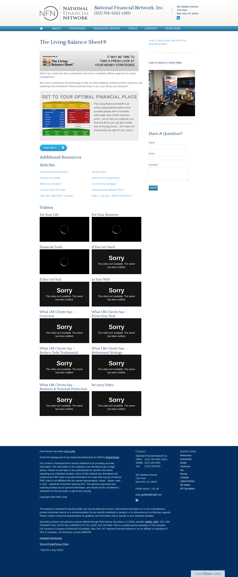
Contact (151, 28)
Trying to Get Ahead (50, 178)
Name (152, 142)
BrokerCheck (112, 457)
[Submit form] (153, 187)
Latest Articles (187, 481)
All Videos (185, 485)
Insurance (185, 466)
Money (183, 474)
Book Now (172, 28)
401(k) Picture (99, 172)
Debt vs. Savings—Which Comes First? (112, 195)
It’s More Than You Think (52, 189)
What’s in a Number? (50, 184)
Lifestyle (184, 477)
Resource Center (107, 28)
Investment (185, 459)
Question (153, 164)
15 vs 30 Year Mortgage (104, 184)
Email (152, 153)
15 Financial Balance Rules (54, 172)
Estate (183, 462)
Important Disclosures (51, 538)
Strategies (77, 28)
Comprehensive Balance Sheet (108, 189)
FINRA (148, 521)
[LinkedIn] (178, 18)
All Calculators (187, 488)
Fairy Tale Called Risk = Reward (56, 195)
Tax (182, 470)
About (56, 28)
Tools (132, 28)
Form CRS (69, 451)
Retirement (185, 455)
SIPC (156, 521)
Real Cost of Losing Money (105, 178)
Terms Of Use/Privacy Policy (54, 544)
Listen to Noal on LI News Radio (165, 62)
